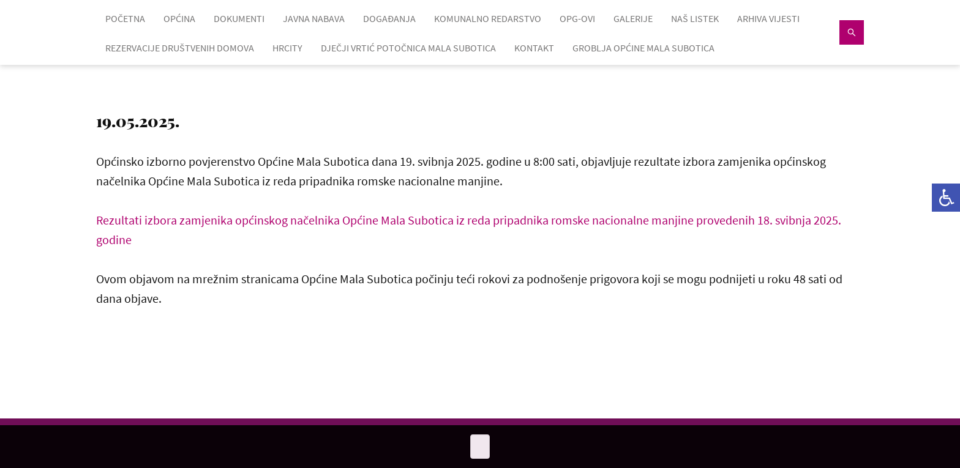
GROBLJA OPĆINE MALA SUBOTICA (643, 48)
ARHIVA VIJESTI (768, 18)
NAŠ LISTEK (695, 18)
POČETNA (125, 18)
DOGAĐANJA (389, 18)
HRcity (287, 48)
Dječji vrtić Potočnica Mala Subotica (408, 48)
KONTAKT (534, 48)
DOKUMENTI (239, 18)
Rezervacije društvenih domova (179, 48)
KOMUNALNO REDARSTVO (487, 18)
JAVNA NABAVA (314, 18)
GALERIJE (633, 18)
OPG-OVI (577, 18)
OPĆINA (179, 18)
